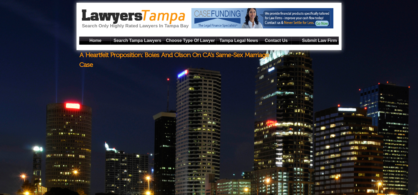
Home (95, 40)
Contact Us (276, 40)
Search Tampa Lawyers (137, 40)
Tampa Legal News (239, 40)
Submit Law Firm (319, 40)
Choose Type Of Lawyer (190, 40)
